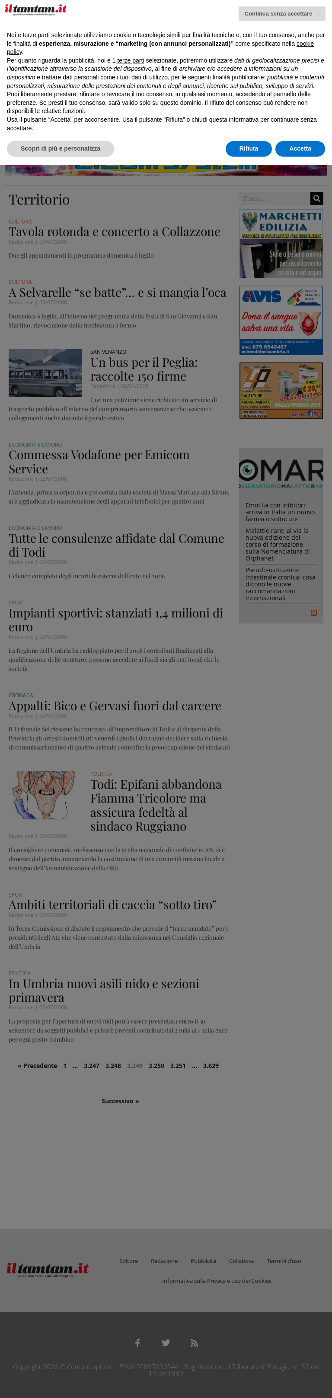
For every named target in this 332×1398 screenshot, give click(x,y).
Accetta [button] (300, 148)
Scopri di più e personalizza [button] (60, 148)
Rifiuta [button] (249, 148)
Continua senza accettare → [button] (282, 13)
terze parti (130, 60)
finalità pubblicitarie (238, 77)
